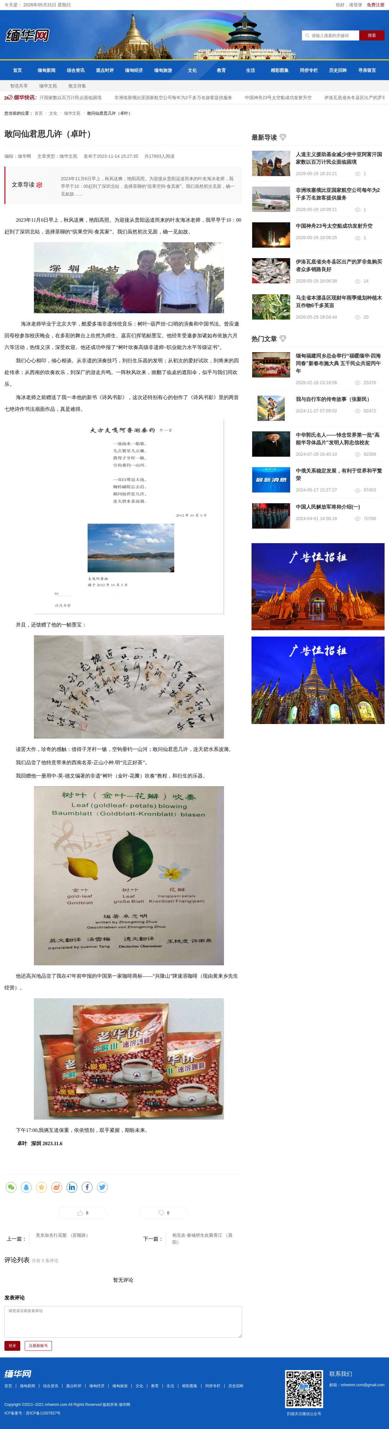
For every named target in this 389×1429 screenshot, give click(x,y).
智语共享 (19, 85)
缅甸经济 (134, 70)
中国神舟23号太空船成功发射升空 (280, 97)
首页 (17, 70)
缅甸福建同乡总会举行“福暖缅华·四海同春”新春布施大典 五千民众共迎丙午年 (338, 363)
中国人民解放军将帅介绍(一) (328, 507)
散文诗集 (77, 85)
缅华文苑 (48, 85)
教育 (221, 70)
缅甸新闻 (46, 70)
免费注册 (376, 4)
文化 (192, 70)
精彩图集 (280, 70)
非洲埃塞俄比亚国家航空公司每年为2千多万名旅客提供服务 (175, 97)
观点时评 (105, 70)
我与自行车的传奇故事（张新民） (334, 399)
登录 (12, 1345)
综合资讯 (76, 70)
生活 (250, 70)
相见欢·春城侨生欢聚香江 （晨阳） (202, 1239)
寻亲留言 (367, 70)
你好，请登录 (350, 4)
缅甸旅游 (163, 70)
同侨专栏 (309, 70)
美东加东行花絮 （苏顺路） (63, 1235)
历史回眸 (338, 70)
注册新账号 (38, 1345)
